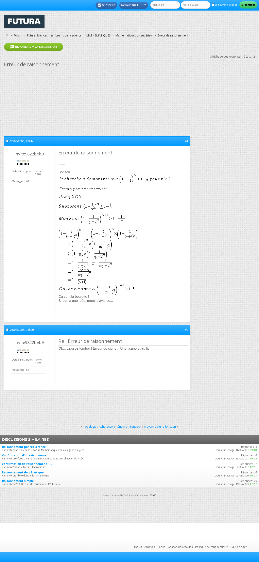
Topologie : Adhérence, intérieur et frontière (112, 426)
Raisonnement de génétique (23, 472)
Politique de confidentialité (211, 547)
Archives (149, 547)
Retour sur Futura (133, 5)
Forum (18, 35)
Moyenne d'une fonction (160, 426)
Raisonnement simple (18, 481)
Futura (138, 547)
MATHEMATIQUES (98, 35)
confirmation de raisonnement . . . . (27, 464)
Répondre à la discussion (33, 47)
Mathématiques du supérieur (134, 35)
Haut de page (238, 547)
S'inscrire (106, 5)
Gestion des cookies (180, 547)
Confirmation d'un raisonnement (26, 455)
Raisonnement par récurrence (24, 447)
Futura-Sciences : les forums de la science (54, 35)
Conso (161, 547)
